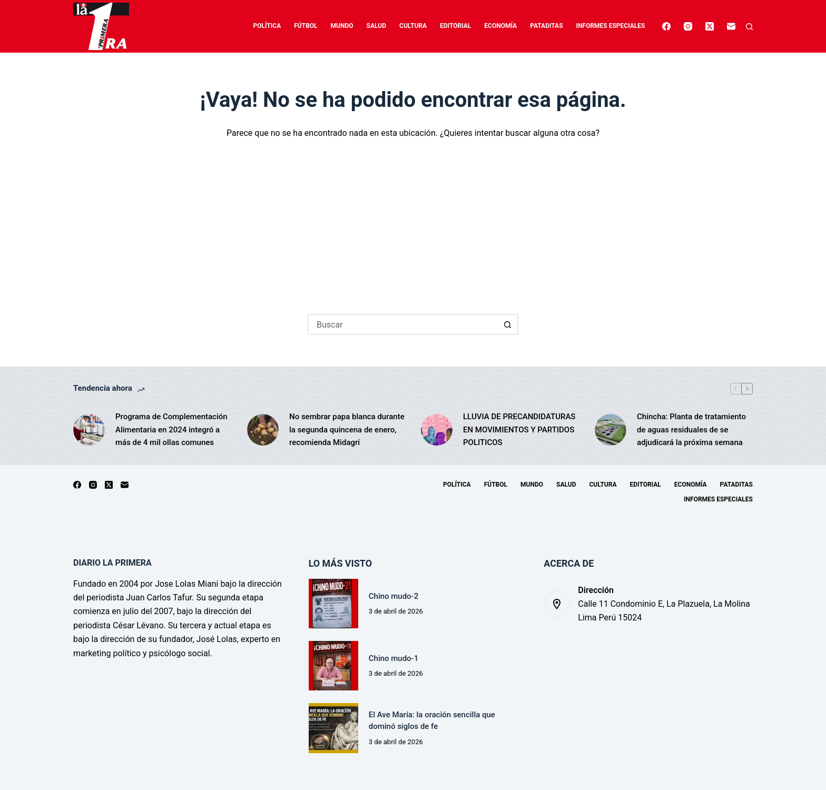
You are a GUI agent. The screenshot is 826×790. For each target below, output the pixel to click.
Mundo (342, 25)
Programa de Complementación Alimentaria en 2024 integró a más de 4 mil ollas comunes (171, 430)
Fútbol (305, 25)
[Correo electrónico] (731, 26)
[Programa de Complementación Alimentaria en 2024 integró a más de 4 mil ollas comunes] (89, 430)
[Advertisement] (413, 219)
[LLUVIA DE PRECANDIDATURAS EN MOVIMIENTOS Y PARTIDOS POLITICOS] (437, 430)
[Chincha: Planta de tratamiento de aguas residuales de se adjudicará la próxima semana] (610, 430)
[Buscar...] (402, 324)
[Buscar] (749, 26)
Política (267, 25)
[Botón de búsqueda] (507, 324)
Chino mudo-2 (394, 596)
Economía (500, 25)
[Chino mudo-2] (333, 603)
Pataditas (546, 25)
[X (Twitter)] (709, 26)
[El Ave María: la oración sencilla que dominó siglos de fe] (333, 728)
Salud (376, 25)
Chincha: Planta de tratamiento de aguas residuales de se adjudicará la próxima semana (691, 430)
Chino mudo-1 (394, 658)
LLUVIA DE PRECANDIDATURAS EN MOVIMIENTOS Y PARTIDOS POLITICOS (519, 430)
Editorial (455, 25)
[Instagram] (688, 26)
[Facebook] (666, 26)
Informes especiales (610, 25)
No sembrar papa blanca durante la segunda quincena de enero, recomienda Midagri (347, 430)
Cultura (413, 25)
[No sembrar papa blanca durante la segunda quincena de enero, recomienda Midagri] (263, 430)
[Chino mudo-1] (333, 665)
